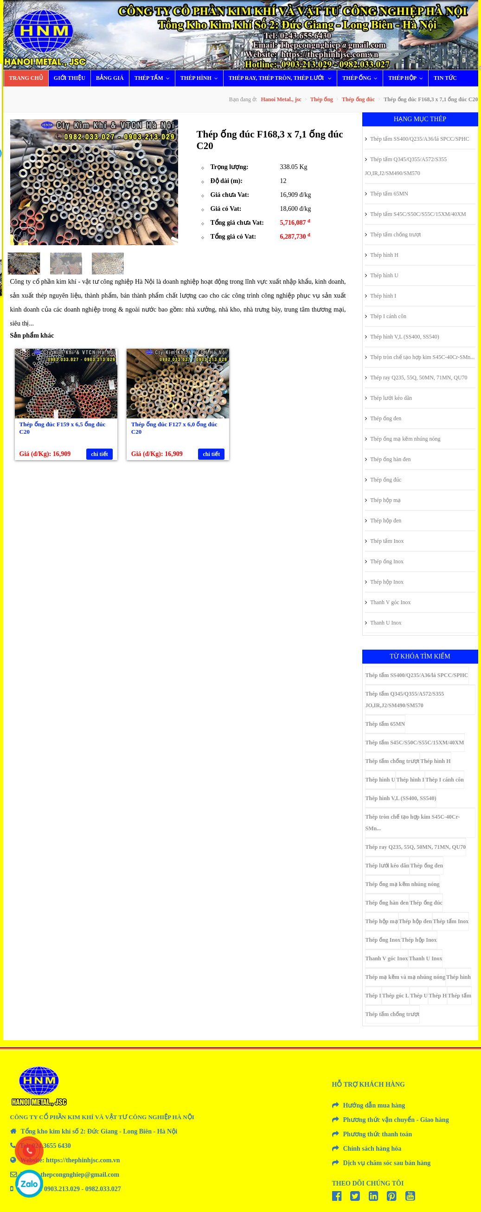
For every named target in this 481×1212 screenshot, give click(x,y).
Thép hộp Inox (384, 582)
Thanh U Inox (383, 622)
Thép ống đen (383, 418)
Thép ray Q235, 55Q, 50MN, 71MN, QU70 (416, 377)
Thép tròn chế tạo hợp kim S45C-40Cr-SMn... (420, 357)
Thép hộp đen (383, 520)
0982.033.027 (103, 1189)
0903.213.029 (62, 1189)
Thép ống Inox (384, 561)
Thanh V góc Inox (388, 602)
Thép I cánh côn (385, 316)
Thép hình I (381, 296)
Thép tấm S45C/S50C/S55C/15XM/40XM (415, 214)
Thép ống (362, 78)
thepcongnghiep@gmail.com (79, 1174)
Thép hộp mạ (383, 500)
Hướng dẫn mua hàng (374, 1105)
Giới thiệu (69, 78)
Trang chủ (26, 78)
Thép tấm (154, 78)
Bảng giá (110, 78)
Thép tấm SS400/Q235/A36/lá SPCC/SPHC (417, 139)
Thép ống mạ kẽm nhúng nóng (403, 439)
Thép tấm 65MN (386, 193)
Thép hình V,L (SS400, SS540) (402, 336)
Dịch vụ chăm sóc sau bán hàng (387, 1163)
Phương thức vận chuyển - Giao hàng (396, 1119)
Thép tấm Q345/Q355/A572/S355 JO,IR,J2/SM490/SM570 (406, 166)
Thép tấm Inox (384, 541)
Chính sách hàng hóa (372, 1148)
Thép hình (201, 78)
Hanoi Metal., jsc (281, 99)
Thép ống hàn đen (388, 459)
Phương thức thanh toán (377, 1134)
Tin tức (445, 78)
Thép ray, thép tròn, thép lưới (282, 78)
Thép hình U (381, 275)
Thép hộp (407, 78)
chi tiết (99, 454)
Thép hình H (381, 255)
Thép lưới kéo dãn (388, 398)
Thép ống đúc (358, 99)
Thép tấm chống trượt (393, 234)
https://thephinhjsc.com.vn (83, 1160)
